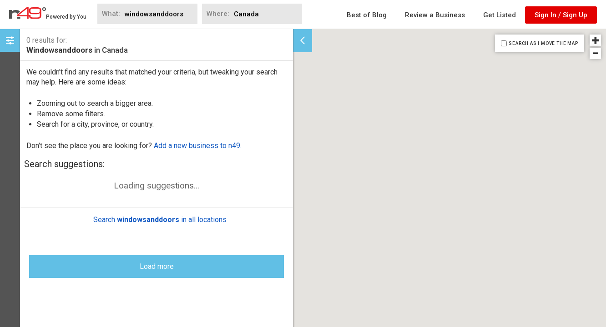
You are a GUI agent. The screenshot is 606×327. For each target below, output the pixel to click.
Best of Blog (367, 15)
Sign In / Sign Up (561, 15)
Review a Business (435, 15)
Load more (157, 259)
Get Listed (499, 15)
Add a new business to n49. (198, 145)
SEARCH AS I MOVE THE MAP (543, 43)
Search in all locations (160, 212)
